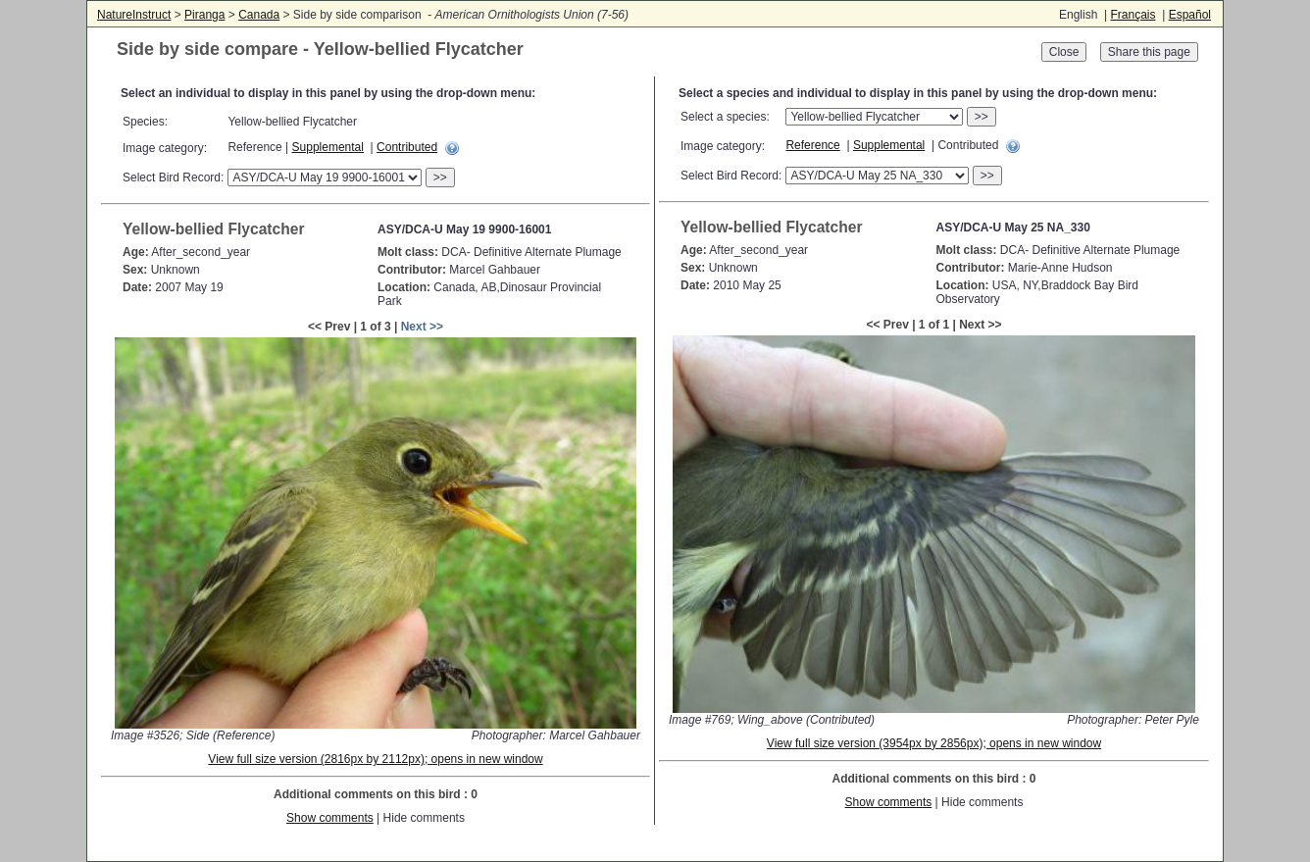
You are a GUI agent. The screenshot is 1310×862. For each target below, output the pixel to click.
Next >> (422, 326)
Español (1190, 15)
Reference (812, 145)
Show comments (330, 818)
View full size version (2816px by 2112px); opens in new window (375, 759)
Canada (258, 15)
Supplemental (328, 147)
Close (1064, 52)
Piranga (204, 15)
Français (1132, 15)
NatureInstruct (134, 15)
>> (440, 177)
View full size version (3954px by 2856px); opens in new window (934, 743)
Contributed (407, 147)
